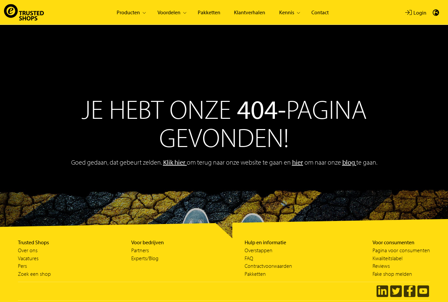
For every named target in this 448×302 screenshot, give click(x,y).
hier (297, 162)
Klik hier (175, 162)
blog (348, 162)
